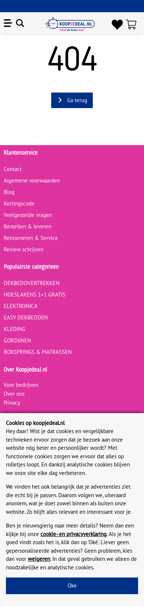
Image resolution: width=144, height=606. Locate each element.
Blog (9, 191)
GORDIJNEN (17, 340)
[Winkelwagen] (133, 24)
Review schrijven (23, 249)
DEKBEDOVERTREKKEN (31, 283)
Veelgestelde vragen (28, 214)
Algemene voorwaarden (32, 180)
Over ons (14, 393)
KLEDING (14, 328)
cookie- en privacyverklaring (73, 534)
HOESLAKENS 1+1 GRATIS (34, 294)
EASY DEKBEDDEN (26, 317)
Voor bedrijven (21, 384)
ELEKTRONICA (20, 305)
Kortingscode (19, 203)
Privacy (12, 402)
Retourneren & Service (31, 237)
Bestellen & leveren (27, 226)
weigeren (39, 558)
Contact (13, 169)
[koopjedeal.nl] (70, 24)
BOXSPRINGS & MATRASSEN (38, 351)
